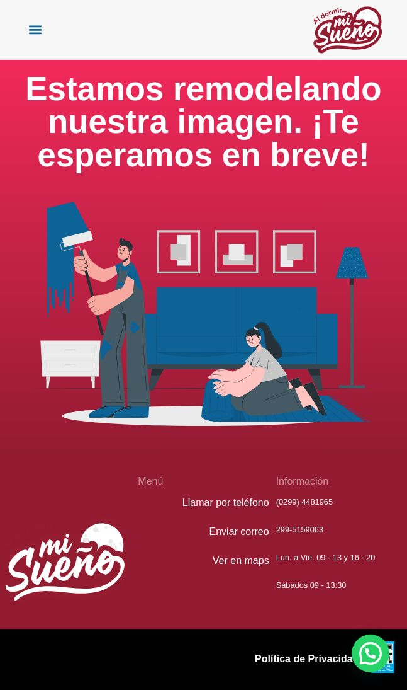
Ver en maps (241, 560)
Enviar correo (239, 531)
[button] (35, 30)
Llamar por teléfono (225, 502)
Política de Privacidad (307, 658)
